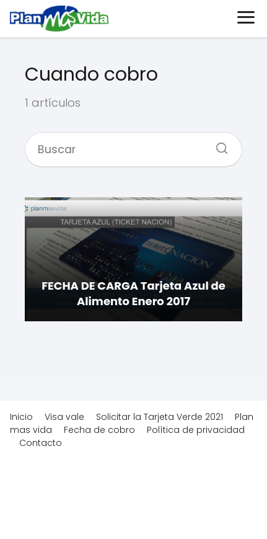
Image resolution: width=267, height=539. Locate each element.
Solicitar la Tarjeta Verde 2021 (159, 417)
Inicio (21, 417)
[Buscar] (217, 144)
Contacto (40, 443)
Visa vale (64, 417)
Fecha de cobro (99, 430)
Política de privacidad (196, 430)
